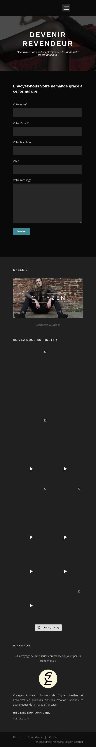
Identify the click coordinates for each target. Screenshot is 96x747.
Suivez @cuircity (48, 627)
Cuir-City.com (21, 718)
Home (16, 737)
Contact (54, 737)
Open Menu (66, 7)
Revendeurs (35, 737)
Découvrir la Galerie (48, 324)
